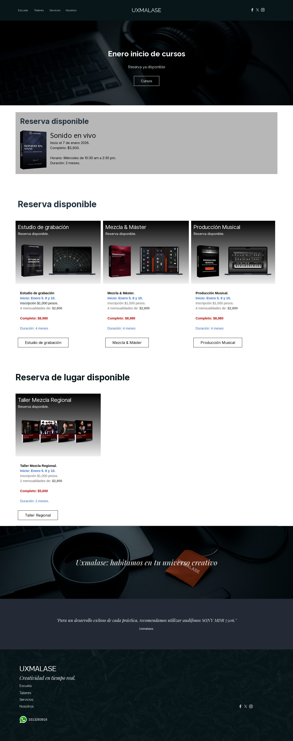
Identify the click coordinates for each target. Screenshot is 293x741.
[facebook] (252, 10)
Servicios (26, 699)
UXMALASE (146, 10)
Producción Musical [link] (218, 342)
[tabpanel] (146, 149)
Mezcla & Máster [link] (127, 342)
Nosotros (71, 10)
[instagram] (263, 10)
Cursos (146, 81)
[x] (257, 10)
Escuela (23, 10)
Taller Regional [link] (38, 515)
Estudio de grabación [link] (43, 342)
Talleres (25, 693)
